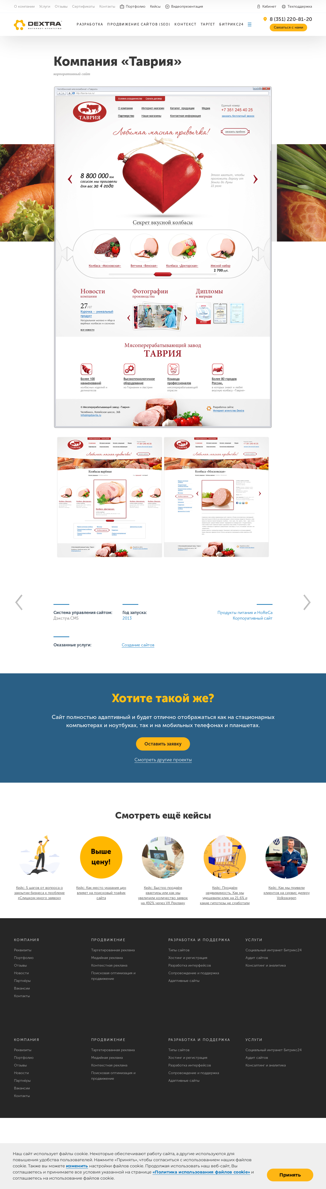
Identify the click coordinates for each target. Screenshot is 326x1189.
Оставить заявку (163, 744)
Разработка (90, 24)
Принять (290, 1175)
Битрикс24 (231, 24)
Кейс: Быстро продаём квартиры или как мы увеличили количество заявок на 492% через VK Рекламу (163, 895)
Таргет (208, 24)
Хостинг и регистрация (187, 958)
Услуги (44, 7)
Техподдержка (300, 7)
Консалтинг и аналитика (266, 965)
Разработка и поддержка (199, 940)
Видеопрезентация (187, 7)
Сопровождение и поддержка (193, 973)
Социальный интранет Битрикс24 (274, 950)
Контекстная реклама (109, 965)
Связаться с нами (288, 27)
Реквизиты (22, 950)
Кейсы (155, 7)
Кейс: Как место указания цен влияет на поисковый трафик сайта (101, 893)
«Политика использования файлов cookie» (201, 1172)
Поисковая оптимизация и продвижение (113, 976)
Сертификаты (83, 7)
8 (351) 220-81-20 (291, 19)
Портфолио (135, 7)
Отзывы (61, 7)
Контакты (107, 7)
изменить (77, 1166)
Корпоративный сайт (253, 618)
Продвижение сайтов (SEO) (138, 24)
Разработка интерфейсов (189, 965)
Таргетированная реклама (113, 950)
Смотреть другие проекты (163, 760)
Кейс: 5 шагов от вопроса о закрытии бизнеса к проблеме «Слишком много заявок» (39, 893)
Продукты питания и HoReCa (245, 612)
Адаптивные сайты (183, 981)
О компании (24, 7)
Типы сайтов (178, 950)
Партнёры (22, 981)
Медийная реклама (107, 958)
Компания (26, 940)
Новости (21, 973)
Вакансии (22, 988)
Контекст (185, 24)
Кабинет (269, 7)
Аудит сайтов (257, 958)
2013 (127, 618)
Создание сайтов (138, 645)
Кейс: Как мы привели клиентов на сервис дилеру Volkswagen (287, 893)
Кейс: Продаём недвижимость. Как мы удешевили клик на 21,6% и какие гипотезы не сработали (225, 895)
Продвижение (108, 940)
